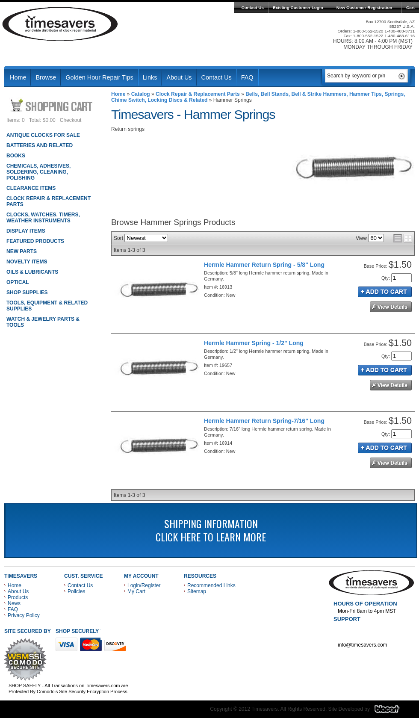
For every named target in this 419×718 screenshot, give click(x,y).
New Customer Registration (364, 7)
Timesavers (60, 23)
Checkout (71, 120)
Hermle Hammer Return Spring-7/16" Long (264, 420)
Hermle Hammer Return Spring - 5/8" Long (264, 264)
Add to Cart (385, 292)
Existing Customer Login (298, 7)
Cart (410, 7)
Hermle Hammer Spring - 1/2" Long (254, 343)
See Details (391, 306)
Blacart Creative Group (392, 711)
